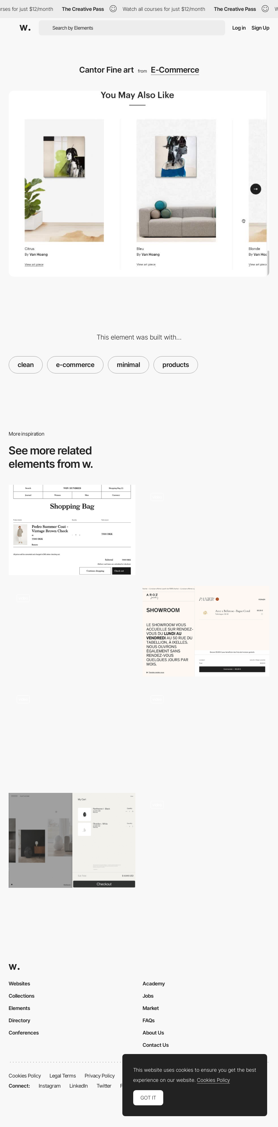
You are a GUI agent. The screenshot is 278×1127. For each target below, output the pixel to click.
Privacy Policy (100, 1075)
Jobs (148, 996)
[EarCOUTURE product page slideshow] (72, 631)
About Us (153, 1032)
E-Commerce (175, 70)
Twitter (104, 1086)
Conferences (24, 1032)
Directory (19, 1020)
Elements (19, 1008)
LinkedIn (79, 1086)
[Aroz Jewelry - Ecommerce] (206, 631)
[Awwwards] (25, 28)
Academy (154, 983)
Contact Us (156, 1045)
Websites (19, 983)
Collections (21, 996)
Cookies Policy (25, 1075)
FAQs (149, 1020)
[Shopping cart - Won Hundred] (72, 530)
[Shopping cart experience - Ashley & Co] (72, 732)
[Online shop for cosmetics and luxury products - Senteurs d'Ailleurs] (206, 838)
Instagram (50, 1086)
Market (151, 1008)
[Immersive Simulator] (206, 530)
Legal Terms (63, 1075)
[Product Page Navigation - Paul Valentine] (206, 734)
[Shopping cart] (72, 840)
